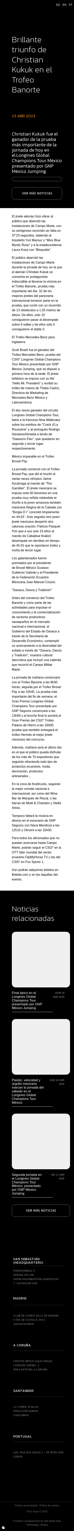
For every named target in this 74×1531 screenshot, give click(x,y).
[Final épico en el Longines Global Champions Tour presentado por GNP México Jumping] (41, 971)
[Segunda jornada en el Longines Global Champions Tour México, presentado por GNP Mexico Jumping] (41, 1155)
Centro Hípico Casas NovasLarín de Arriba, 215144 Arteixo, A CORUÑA (32, 1365)
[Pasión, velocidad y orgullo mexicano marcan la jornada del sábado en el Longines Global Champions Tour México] (41, 1062)
